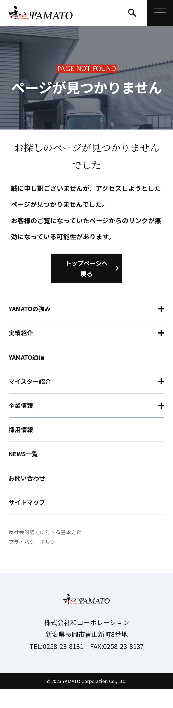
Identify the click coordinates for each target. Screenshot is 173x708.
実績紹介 (22, 337)
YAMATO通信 (28, 363)
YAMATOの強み (31, 311)
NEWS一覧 (24, 467)
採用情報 (22, 441)
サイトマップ (28, 519)
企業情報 (22, 415)
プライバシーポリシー (36, 560)
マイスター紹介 (31, 389)
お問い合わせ (28, 493)
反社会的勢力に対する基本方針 (47, 550)
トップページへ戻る (86, 269)
